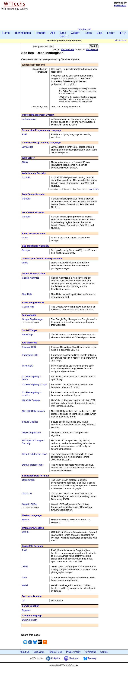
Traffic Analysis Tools (33, 273)
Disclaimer (38, 652)
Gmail (25, 237)
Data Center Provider (33, 194)
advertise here (84, 29)
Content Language (32, 615)
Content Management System (38, 114)
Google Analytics (30, 277)
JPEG (25, 566)
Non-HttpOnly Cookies (33, 411)
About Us (24, 652)
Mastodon (71, 658)
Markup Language (31, 515)
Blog (99, 32)
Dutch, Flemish (29, 620)
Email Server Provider (34, 233)
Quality (75, 32)
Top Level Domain (31, 596)
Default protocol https (33, 464)
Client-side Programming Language (41, 142)
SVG (24, 577)
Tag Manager (29, 315)
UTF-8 (25, 532)
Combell (26, 177)
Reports (40, 32)
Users (88, 32)
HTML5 (26, 519)
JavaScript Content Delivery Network (42, 258)
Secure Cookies (30, 421)
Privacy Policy (73, 652)
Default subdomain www (34, 454)
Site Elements (29, 342)
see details (93, 189)
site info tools (67, 49)
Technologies (23, 32)
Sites (63, 32)
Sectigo (26, 250)
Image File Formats (32, 546)
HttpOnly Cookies (31, 400)
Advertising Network (33, 302)
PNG (24, 550)
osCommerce (29, 119)
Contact (104, 652)
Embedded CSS (30, 355)
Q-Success (120, 5)
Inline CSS (27, 365)
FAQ (123, 32)
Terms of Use (55, 652)
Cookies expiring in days (34, 384)
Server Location (30, 606)
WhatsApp (27, 334)
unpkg (25, 262)
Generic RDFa (29, 504)
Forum (111, 32)
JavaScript (27, 147)
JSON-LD (27, 493)
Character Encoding (33, 528)
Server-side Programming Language (41, 130)
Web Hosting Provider (34, 173)
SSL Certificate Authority (35, 246)
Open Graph (28, 480)
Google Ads (28, 306)
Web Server (28, 157)
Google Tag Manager (32, 319)
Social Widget (29, 330)
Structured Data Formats (35, 475)
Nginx (25, 162)
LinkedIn (53, 658)
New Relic (27, 294)
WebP (25, 585)
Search (64, 36)
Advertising (90, 652)
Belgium (26, 610)
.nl (23, 600)
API (52, 32)
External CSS (29, 347)
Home (6, 32)
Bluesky (89, 658)
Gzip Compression (31, 432)
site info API (92, 49)
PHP (24, 134)
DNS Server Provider (33, 212)
